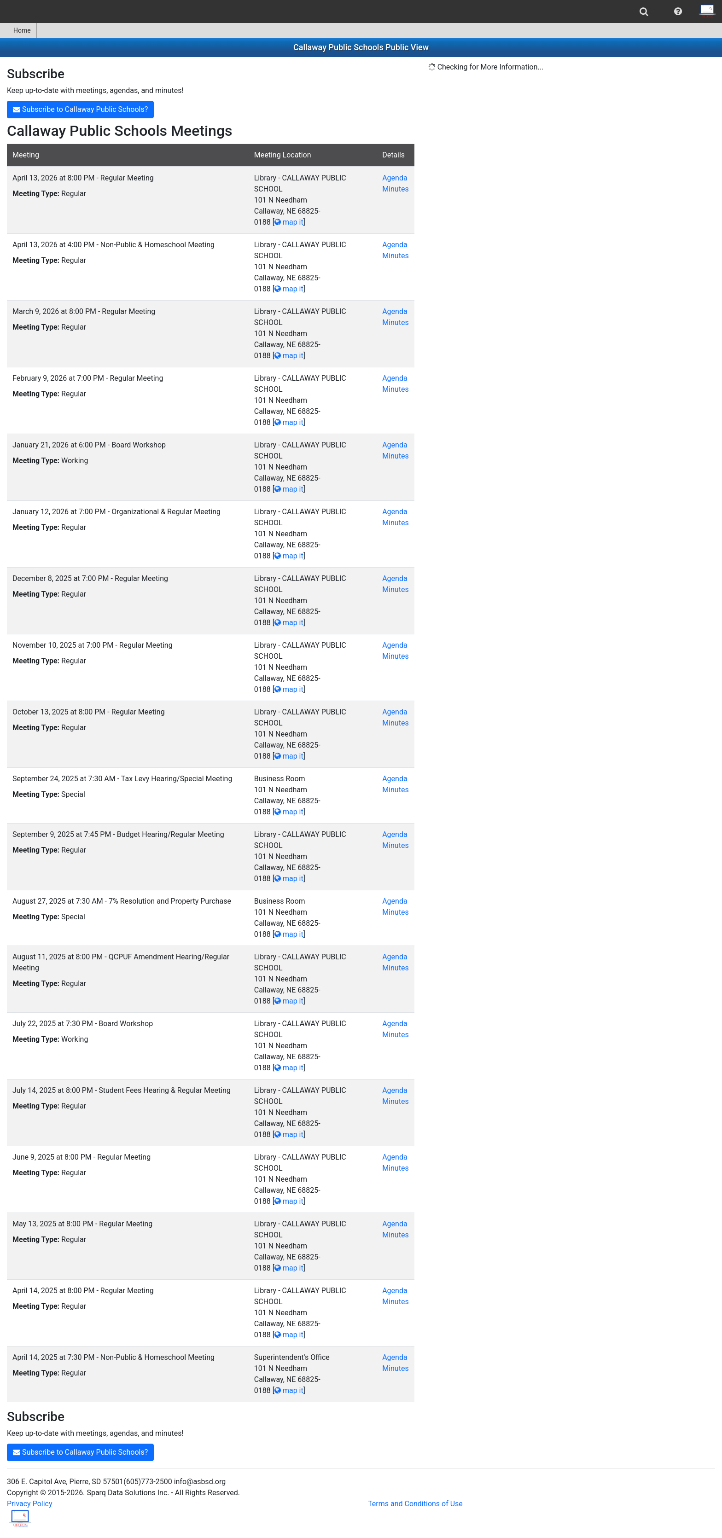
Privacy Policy (29, 1503)
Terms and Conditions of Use (415, 1503)
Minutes (395, 189)
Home (18, 30)
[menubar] (361, 11)
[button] (678, 11)
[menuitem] (644, 11)
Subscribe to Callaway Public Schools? (80, 109)
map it (288, 222)
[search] (644, 11)
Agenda (394, 178)
